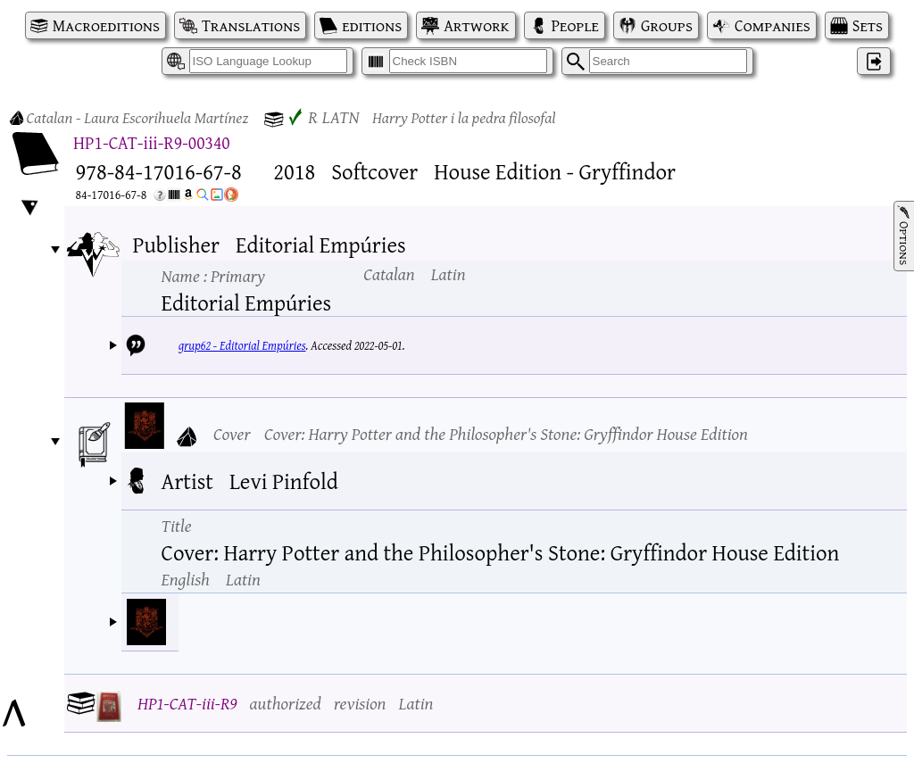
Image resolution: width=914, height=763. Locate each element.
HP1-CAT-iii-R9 (187, 703)
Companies (772, 25)
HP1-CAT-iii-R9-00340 (151, 142)
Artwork (476, 25)
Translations (251, 25)
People (575, 25)
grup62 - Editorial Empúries (242, 345)
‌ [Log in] (874, 61)
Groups (667, 25)
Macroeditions (106, 25)
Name (213, 275)
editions (372, 25)
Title (177, 525)
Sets (867, 25)
